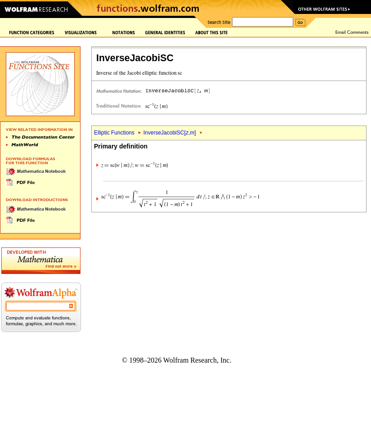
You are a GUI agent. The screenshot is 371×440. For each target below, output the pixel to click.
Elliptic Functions (114, 133)
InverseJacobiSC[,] (169, 133)
